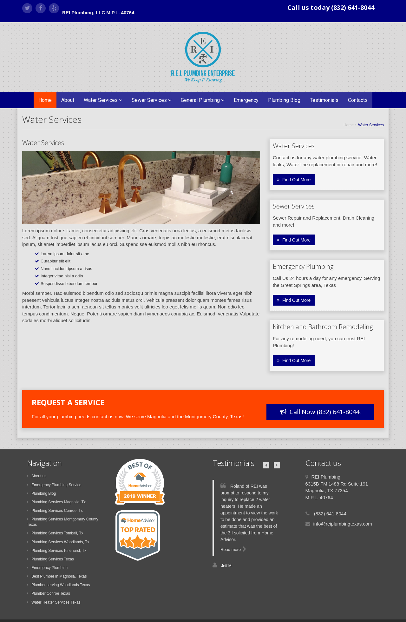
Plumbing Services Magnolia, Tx (56, 502)
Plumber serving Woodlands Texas (58, 585)
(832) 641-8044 (330, 513)
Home (45, 100)
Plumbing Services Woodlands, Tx (58, 542)
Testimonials (324, 100)
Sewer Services (151, 100)
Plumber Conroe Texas (48, 593)
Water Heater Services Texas (54, 602)
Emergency (246, 100)
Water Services (103, 100)
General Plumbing (202, 100)
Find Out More (294, 179)
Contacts (358, 100)
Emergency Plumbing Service (54, 485)
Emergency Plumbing (47, 568)
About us (36, 476)
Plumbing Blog (284, 100)
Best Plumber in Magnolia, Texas (57, 576)
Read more (233, 549)
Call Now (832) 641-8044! (320, 411)
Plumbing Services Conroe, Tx (55, 510)
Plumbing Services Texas (50, 559)
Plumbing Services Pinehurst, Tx (56, 550)
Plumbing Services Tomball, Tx (55, 533)
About (67, 100)
